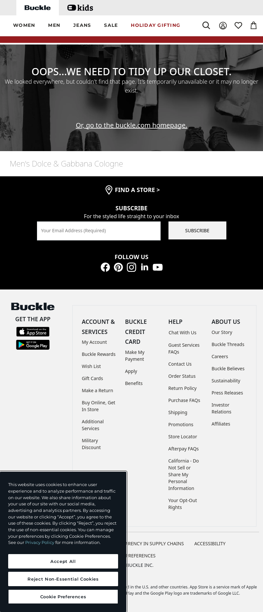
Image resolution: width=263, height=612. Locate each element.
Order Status (182, 376)
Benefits (134, 383)
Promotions (181, 424)
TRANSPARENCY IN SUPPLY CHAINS (146, 543)
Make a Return (97, 390)
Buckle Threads (228, 344)
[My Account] (223, 26)
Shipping (177, 412)
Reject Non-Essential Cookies (62, 579)
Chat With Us (183, 332)
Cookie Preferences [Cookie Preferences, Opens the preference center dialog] (63, 596)
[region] (63, 542)
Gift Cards (92, 378)
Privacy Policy (39, 542)
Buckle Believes (228, 368)
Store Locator (182, 436)
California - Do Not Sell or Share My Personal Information (183, 474)
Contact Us (180, 364)
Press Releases (227, 393)
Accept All (63, 561)
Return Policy (182, 388)
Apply (131, 371)
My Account (94, 342)
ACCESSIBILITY (210, 543)
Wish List (91, 366)
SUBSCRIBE (197, 230)
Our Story (222, 332)
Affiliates (221, 424)
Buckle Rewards (98, 354)
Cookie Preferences (132, 555)
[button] (24, 26)
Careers (220, 356)
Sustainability (226, 380)
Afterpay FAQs (183, 449)
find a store (137, 190)
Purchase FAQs (184, 400)
